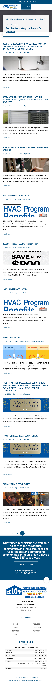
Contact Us (36, 627)
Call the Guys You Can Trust (26, 2)
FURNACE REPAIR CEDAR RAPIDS (16, 484)
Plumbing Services (38, 341)
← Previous (12, 533)
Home (15, 624)
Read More (7, 87)
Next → (39, 533)
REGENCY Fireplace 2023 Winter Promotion (20, 244)
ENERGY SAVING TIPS (11, 337)
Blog (14, 52)
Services (15, 631)
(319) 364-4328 (26, 610)
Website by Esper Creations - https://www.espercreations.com (26, 680)
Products (36, 631)
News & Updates (24, 52)
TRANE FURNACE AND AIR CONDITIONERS (20, 436)
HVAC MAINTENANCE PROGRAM (16, 195)
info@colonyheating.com (25, 607)
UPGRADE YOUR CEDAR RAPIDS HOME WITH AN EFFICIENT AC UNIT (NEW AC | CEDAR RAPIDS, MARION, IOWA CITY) (25, 99)
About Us (36, 624)
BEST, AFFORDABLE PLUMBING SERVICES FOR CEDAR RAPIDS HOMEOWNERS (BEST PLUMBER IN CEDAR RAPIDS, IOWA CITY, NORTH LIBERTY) (25, 46)
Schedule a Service (26, 565)
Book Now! (26, 7)
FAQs (15, 634)
